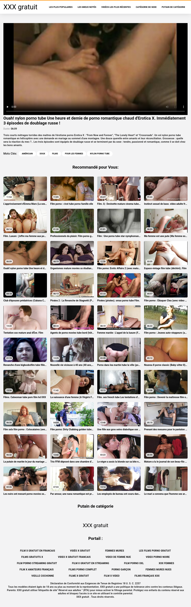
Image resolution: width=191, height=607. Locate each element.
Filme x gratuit (79, 575)
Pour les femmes (74, 153)
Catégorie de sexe (146, 7)
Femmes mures (114, 550)
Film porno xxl (134, 563)
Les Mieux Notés (87, 7)
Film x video (112, 575)
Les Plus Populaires (60, 7)
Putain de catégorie (173, 7)
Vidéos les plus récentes (116, 7)
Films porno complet (83, 569)
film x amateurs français (37, 569)
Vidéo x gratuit (80, 550)
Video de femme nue (118, 557)
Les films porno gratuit (155, 550)
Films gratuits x (32, 557)
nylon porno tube (99, 153)
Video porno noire (158, 557)
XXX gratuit (83, 596)
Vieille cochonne (42, 575)
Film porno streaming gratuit (37, 563)
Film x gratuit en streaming (90, 563)
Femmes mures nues (158, 569)
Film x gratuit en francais (37, 550)
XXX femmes (166, 563)
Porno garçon (121, 569)
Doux (42, 153)
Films (55, 153)
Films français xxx (147, 575)
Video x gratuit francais (74, 557)
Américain (27, 153)
